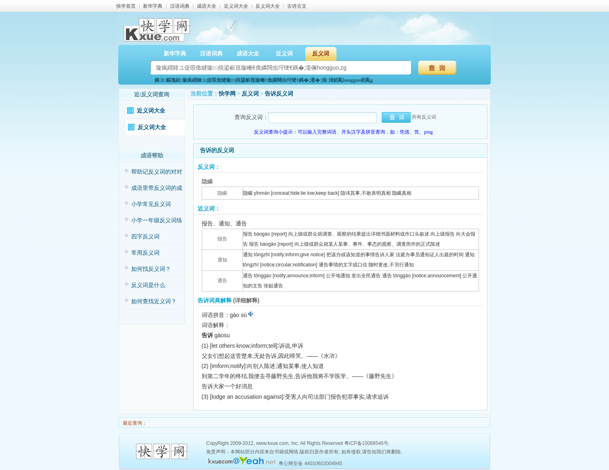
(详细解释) (246, 300)
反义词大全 (268, 6)
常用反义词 (145, 253)
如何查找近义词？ (154, 301)
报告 (222, 239)
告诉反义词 (279, 94)
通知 (222, 260)
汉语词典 (180, 6)
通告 (222, 280)
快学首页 (126, 6)
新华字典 (152, 6)
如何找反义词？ (151, 269)
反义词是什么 (148, 285)
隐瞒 (222, 193)
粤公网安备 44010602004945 (310, 463)
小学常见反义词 (151, 204)
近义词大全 (236, 6)
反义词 (320, 54)
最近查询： (134, 423)
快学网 (227, 94)
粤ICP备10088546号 (366, 443)
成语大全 (206, 6)
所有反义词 (424, 117)
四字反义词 (145, 237)
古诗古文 (297, 6)
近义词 (284, 54)
